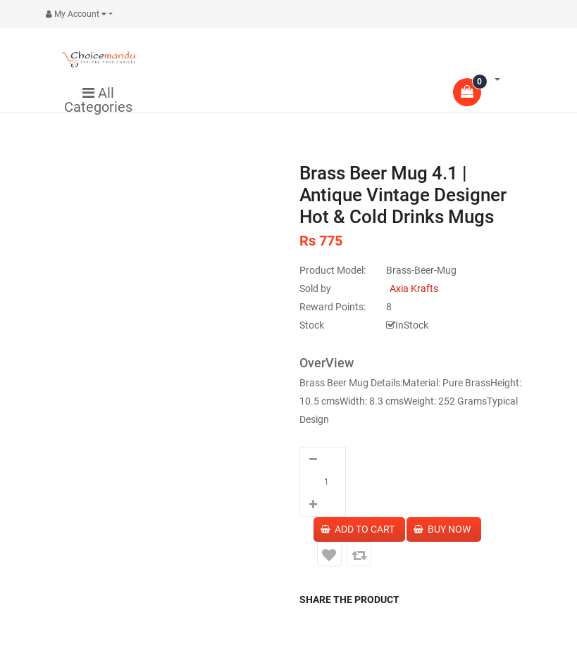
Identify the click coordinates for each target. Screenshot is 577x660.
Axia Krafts (414, 288)
